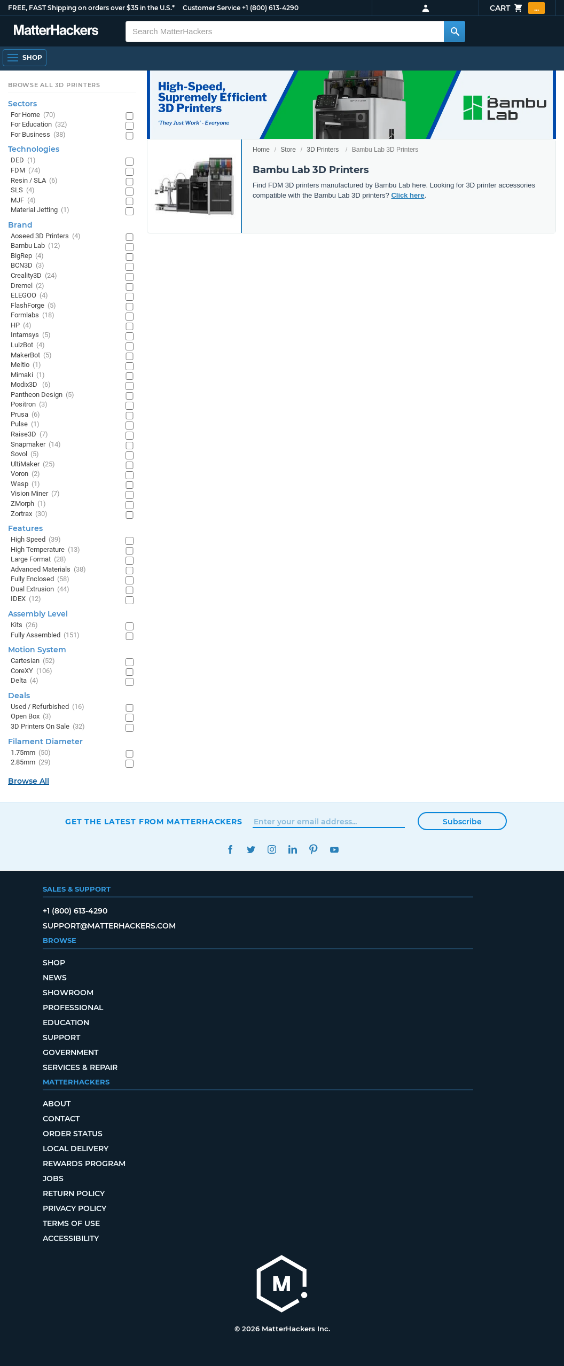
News (55, 977)
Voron (25, 474)
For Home (33, 115)
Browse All (28, 781)
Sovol (25, 454)
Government (70, 1052)
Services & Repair (80, 1067)
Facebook (230, 849)
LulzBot (28, 345)
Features (25, 528)
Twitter (250, 849)
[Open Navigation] (24, 57)
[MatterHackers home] (282, 1285)
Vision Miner (35, 494)
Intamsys (31, 335)
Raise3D (29, 435)
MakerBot (31, 355)
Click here (407, 195)
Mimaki (28, 375)
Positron (29, 405)
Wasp (25, 484)
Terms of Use (71, 1223)
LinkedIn (292, 849)
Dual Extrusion (40, 589)
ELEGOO (29, 296)
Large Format (38, 560)
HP (21, 326)
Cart (517, 8)
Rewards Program (84, 1163)
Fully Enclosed (40, 579)
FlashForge (33, 306)
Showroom (68, 992)
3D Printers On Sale (48, 727)
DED (23, 160)
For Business (38, 135)
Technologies (33, 149)
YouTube (334, 849)
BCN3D (27, 266)
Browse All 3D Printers (54, 85)
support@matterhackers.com (109, 926)
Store (288, 149)
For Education (39, 125)
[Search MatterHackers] (454, 31)
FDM (26, 171)
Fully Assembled (45, 635)
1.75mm (31, 753)
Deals (19, 695)
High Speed (36, 540)
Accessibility (71, 1238)
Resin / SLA (34, 181)
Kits (24, 625)
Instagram (271, 849)
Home (261, 149)
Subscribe (462, 821)
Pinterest (313, 849)
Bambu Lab (35, 246)
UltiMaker (33, 464)
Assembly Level (38, 614)
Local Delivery (75, 1148)
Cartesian (33, 661)
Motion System (37, 649)
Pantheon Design (42, 395)
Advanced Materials (48, 570)
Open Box (31, 717)
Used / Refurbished (47, 707)
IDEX (26, 599)
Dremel (27, 286)
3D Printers (323, 149)
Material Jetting (40, 210)
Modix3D (31, 385)
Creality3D (34, 276)
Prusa (25, 415)
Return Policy (74, 1193)
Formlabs (32, 315)
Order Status (73, 1133)
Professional (73, 1007)
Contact (61, 1118)
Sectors (22, 103)
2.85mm (31, 763)
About (56, 1104)
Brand (20, 225)
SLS (23, 190)
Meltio (26, 365)
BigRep (27, 256)
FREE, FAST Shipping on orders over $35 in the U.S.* (91, 8)
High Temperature (45, 550)
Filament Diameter (45, 741)
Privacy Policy (74, 1208)
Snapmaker (36, 445)
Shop (54, 962)
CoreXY (31, 671)
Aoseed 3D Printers (46, 236)
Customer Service (211, 8)
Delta (24, 681)
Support (61, 1037)
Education (66, 1022)
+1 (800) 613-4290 (270, 8)
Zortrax (29, 514)
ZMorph (28, 504)
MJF (23, 201)
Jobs (53, 1178)
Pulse (25, 424)
